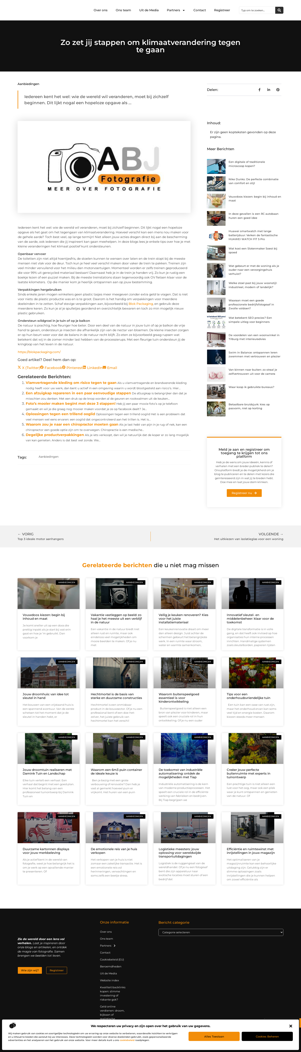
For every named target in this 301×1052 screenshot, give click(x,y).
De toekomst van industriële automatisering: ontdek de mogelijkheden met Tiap (180, 773)
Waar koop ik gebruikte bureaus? (251, 387)
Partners (176, 10)
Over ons (101, 10)
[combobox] (257, 10)
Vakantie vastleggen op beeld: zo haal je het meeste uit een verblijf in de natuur (116, 618)
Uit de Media (149, 10)
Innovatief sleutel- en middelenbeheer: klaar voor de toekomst (250, 618)
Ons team (123, 10)
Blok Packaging (141, 304)
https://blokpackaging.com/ (39, 352)
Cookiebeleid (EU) (112, 959)
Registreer (222, 10)
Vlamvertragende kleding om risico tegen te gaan (71, 383)
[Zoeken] (279, 10)
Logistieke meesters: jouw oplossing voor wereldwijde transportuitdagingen (180, 852)
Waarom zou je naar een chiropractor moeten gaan (72, 424)
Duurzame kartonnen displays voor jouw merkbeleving (46, 851)
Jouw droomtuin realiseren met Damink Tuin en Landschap (47, 771)
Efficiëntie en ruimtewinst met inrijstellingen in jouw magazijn (251, 851)
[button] (291, 1026)
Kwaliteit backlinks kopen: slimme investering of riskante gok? (112, 993)
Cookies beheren (267, 1036)
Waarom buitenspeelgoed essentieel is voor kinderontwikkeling (179, 697)
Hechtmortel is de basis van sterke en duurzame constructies (116, 696)
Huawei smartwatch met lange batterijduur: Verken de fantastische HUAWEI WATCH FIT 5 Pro (253, 235)
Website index (109, 980)
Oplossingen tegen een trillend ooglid (60, 414)
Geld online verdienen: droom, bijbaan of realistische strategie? (112, 1014)
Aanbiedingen (28, 84)
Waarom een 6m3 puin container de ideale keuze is (116, 771)
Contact (199, 10)
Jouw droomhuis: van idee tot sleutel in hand (46, 696)
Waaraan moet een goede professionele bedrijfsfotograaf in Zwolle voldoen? (251, 304)
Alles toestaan (214, 1036)
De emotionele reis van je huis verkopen (114, 851)
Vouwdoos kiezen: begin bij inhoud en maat (44, 616)
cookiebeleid (127, 1040)
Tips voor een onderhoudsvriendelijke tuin (248, 696)
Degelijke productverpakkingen (55, 435)
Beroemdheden (110, 966)
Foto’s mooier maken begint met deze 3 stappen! (71, 403)
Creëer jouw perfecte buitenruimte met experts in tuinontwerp (248, 773)
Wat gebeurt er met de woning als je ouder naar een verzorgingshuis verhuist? (254, 269)
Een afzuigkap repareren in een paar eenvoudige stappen (78, 393)
